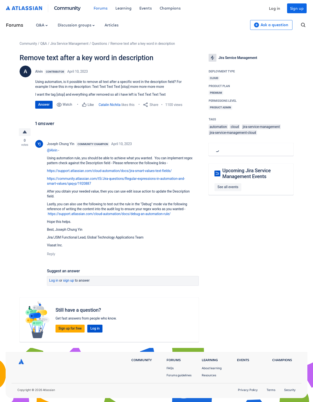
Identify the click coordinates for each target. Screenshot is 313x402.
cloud (235, 127)
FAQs (170, 368)
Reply (51, 254)
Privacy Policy (248, 390)
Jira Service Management (69, 44)
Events (145, 8)
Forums (101, 8)
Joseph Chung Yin (60, 144)
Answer (44, 104)
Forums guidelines (179, 375)
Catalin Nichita (110, 105)
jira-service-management (261, 127)
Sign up (297, 8)
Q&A (42, 24)
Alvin (39, 71)
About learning (212, 368)
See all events (227, 187)
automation (218, 127)
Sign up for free (70, 328)
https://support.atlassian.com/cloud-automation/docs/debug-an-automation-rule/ (109, 214)
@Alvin (52, 150)
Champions (170, 8)
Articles (111, 24)
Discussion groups (76, 24)
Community (67, 7)
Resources (209, 375)
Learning (123, 8)
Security (290, 390)
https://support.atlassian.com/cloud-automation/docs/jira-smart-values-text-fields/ (109, 171)
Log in (274, 8)
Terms (271, 390)
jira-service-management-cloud (233, 133)
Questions (99, 44)
